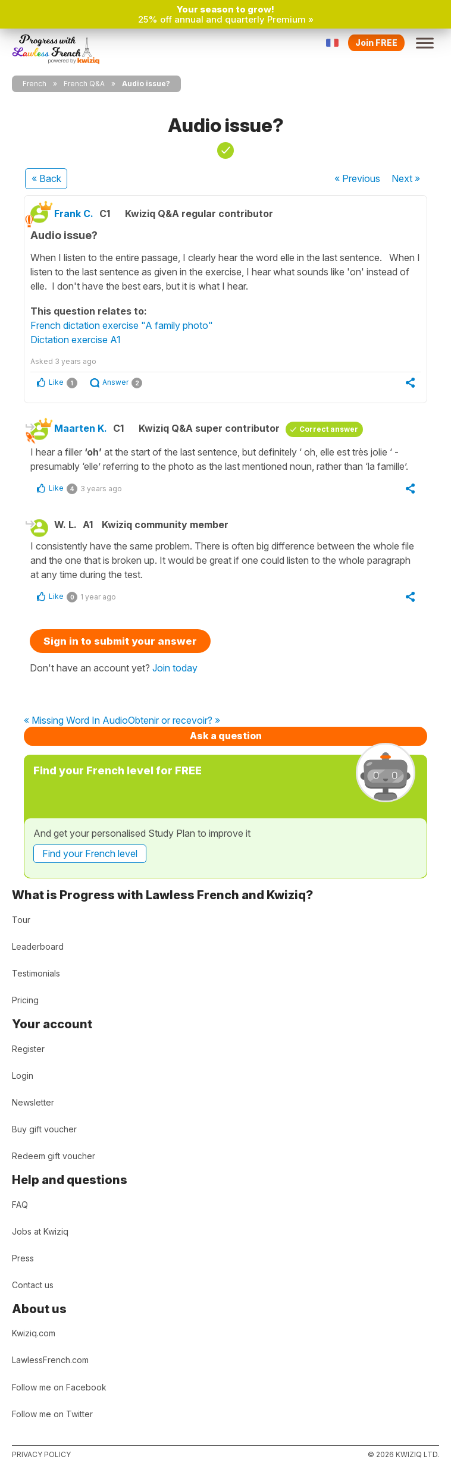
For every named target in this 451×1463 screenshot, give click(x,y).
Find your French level (89, 853)
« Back (46, 178)
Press (23, 1258)
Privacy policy (41, 1454)
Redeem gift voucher (53, 1156)
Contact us (33, 1285)
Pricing (25, 1000)
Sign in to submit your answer (120, 641)
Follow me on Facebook (59, 1387)
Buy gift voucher (44, 1129)
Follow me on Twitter (52, 1414)
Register (28, 1049)
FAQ (20, 1205)
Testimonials (36, 973)
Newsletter (33, 1102)
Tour (21, 920)
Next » (406, 178)
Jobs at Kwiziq (40, 1231)
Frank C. (73, 213)
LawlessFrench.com (50, 1360)
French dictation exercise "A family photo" (121, 325)
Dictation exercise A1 (75, 340)
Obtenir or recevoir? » (174, 720)
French (34, 83)
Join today (175, 668)
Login (22, 1075)
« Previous (357, 178)
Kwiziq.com (33, 1333)
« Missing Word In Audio (76, 720)
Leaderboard (38, 946)
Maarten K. (80, 428)
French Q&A (84, 83)
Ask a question (226, 736)
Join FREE (376, 42)
